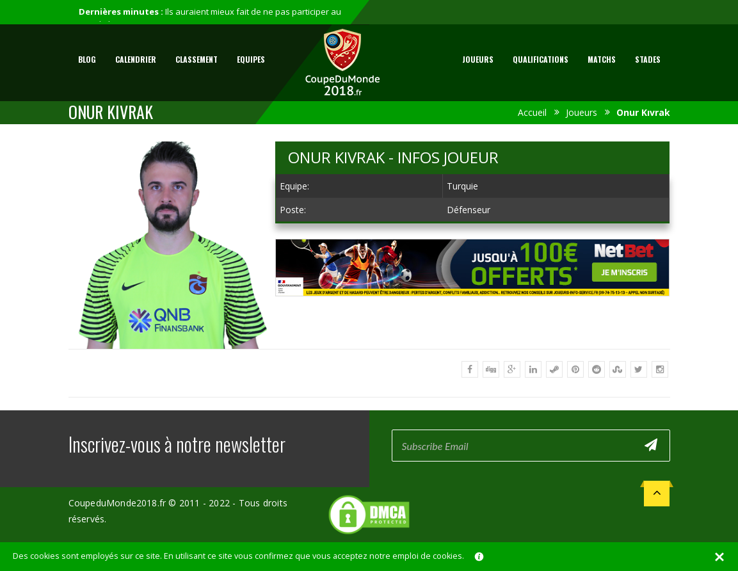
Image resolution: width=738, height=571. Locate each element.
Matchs (602, 59)
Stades (648, 59)
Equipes (251, 59)
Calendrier (135, 59)
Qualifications (540, 59)
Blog (87, 59)
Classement (196, 59)
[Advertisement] (472, 308)
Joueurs (477, 59)
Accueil (532, 112)
